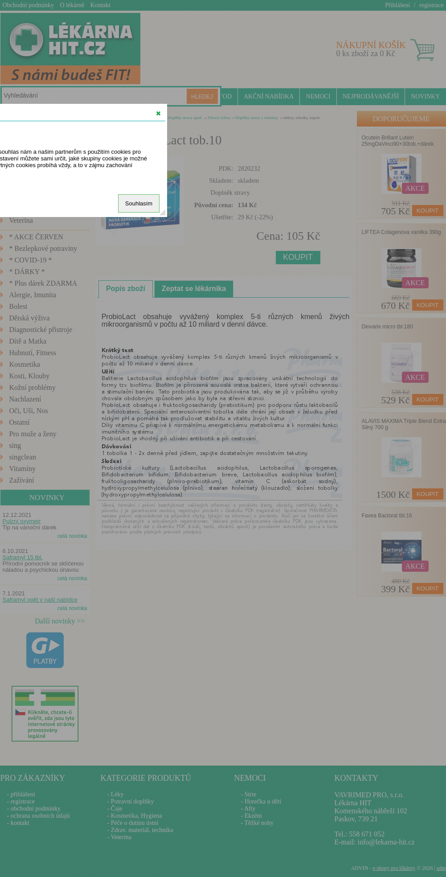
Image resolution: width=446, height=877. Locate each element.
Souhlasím (138, 203)
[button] (158, 113)
